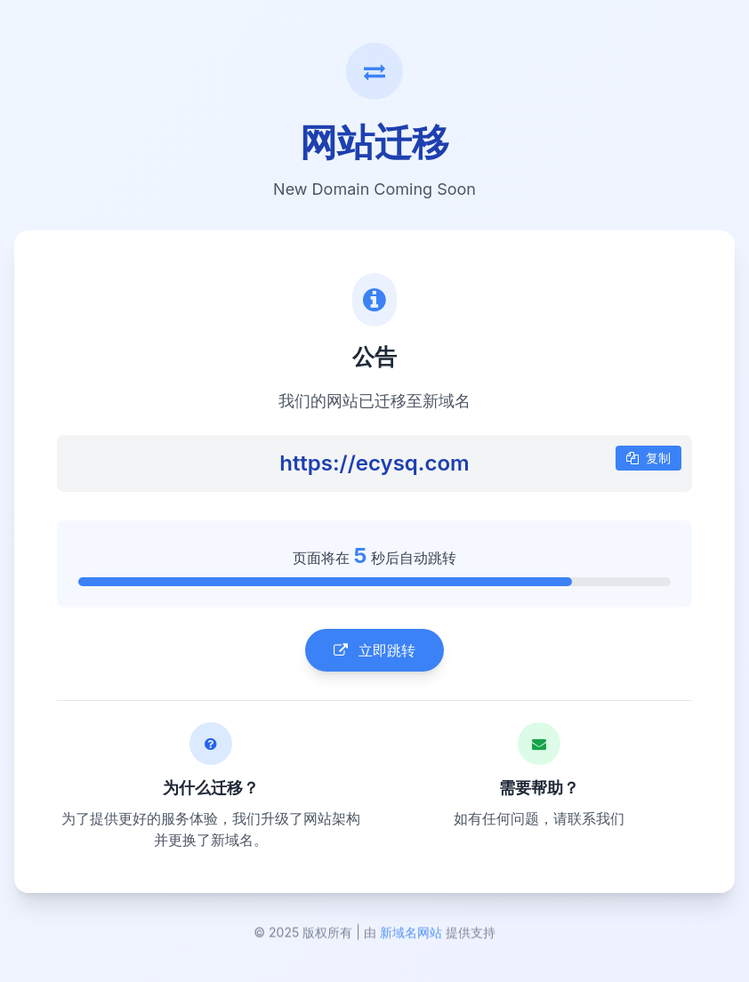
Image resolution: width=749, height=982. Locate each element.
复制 (648, 459)
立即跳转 (374, 652)
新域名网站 (411, 938)
